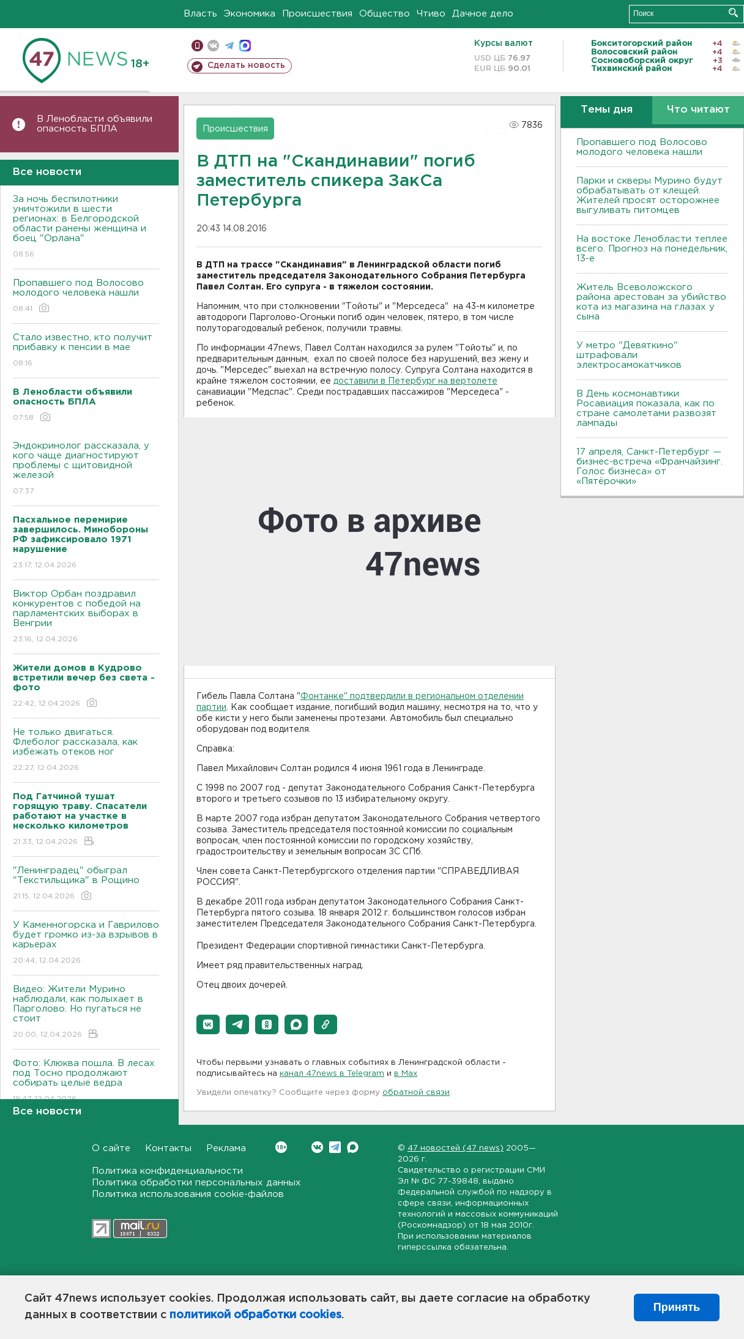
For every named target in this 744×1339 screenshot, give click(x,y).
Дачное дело (482, 14)
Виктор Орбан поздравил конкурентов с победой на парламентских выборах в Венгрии (86, 617)
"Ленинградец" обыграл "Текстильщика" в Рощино (86, 884)
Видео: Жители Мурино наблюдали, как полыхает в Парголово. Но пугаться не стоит (86, 1012)
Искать (733, 12)
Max (353, 1147)
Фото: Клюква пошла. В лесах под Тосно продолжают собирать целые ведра (86, 1081)
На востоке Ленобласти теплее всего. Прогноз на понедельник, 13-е (651, 249)
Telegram (335, 1147)
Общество (384, 14)
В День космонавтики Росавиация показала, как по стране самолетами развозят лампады (646, 408)
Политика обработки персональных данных (196, 1183)
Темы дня (607, 109)
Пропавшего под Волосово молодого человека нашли (86, 296)
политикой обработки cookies (255, 1315)
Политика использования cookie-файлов (188, 1194)
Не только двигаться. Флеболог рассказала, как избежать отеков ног (86, 750)
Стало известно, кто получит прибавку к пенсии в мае (86, 351)
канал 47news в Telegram (332, 1073)
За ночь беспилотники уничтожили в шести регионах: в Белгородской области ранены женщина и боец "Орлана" (86, 227)
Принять (676, 1307)
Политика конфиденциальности (167, 1171)
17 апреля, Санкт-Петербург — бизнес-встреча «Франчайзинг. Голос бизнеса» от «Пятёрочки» (649, 466)
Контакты (168, 1148)
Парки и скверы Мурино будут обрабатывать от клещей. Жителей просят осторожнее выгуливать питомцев (649, 195)
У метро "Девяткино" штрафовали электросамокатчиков (629, 355)
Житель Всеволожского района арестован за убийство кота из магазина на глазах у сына (651, 302)
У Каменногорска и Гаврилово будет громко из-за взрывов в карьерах (86, 943)
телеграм (229, 45)
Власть (200, 14)
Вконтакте (281, 1147)
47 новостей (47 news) (455, 1148)
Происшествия (317, 14)
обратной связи (416, 1092)
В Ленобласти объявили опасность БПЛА (94, 124)
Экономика (249, 14)
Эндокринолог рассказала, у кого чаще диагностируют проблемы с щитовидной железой (86, 469)
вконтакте (213, 45)
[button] (208, 1024)
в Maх (405, 1073)
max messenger (245, 45)
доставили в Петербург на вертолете (415, 381)
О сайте (111, 1148)
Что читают (698, 109)
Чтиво (431, 14)
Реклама (226, 1148)
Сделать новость (246, 65)
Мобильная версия (197, 45)
